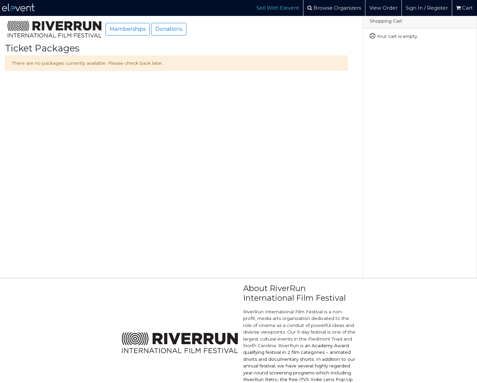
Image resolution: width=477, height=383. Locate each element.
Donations (168, 29)
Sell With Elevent (277, 8)
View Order (383, 8)
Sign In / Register (427, 8)
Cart (464, 8)
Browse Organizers (334, 8)
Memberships (127, 29)
